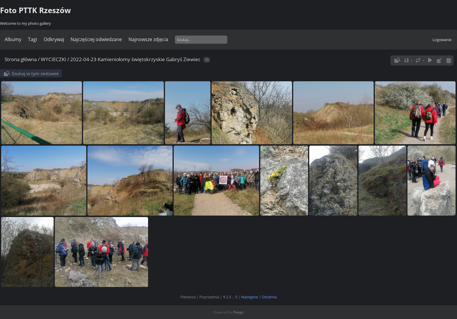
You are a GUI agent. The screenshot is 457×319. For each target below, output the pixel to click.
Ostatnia (269, 296)
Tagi (32, 39)
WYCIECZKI (53, 59)
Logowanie (442, 39)
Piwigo (238, 312)
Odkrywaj (54, 39)
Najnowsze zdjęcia (148, 39)
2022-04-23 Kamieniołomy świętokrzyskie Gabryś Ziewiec (135, 59)
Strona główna (21, 59)
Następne (249, 296)
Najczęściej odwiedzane (96, 39)
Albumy (13, 39)
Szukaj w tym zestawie (35, 73)
